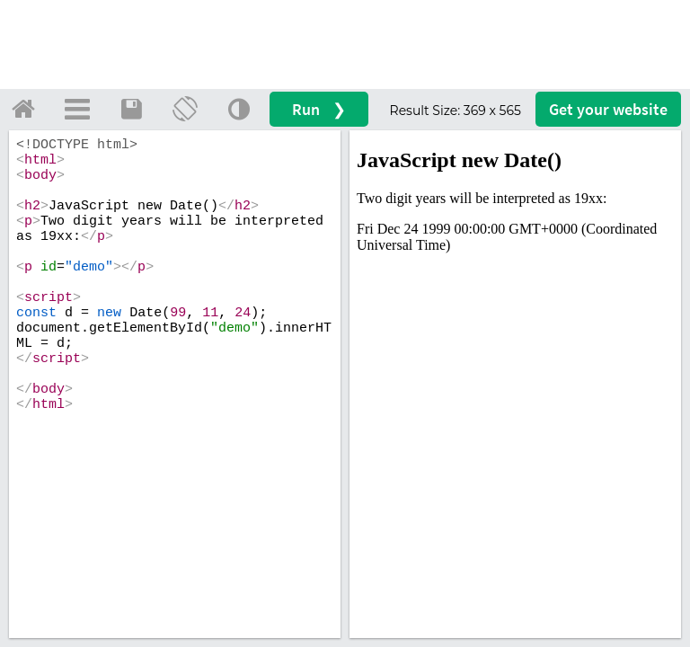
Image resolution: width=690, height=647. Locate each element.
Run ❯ (319, 109)
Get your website (608, 109)
